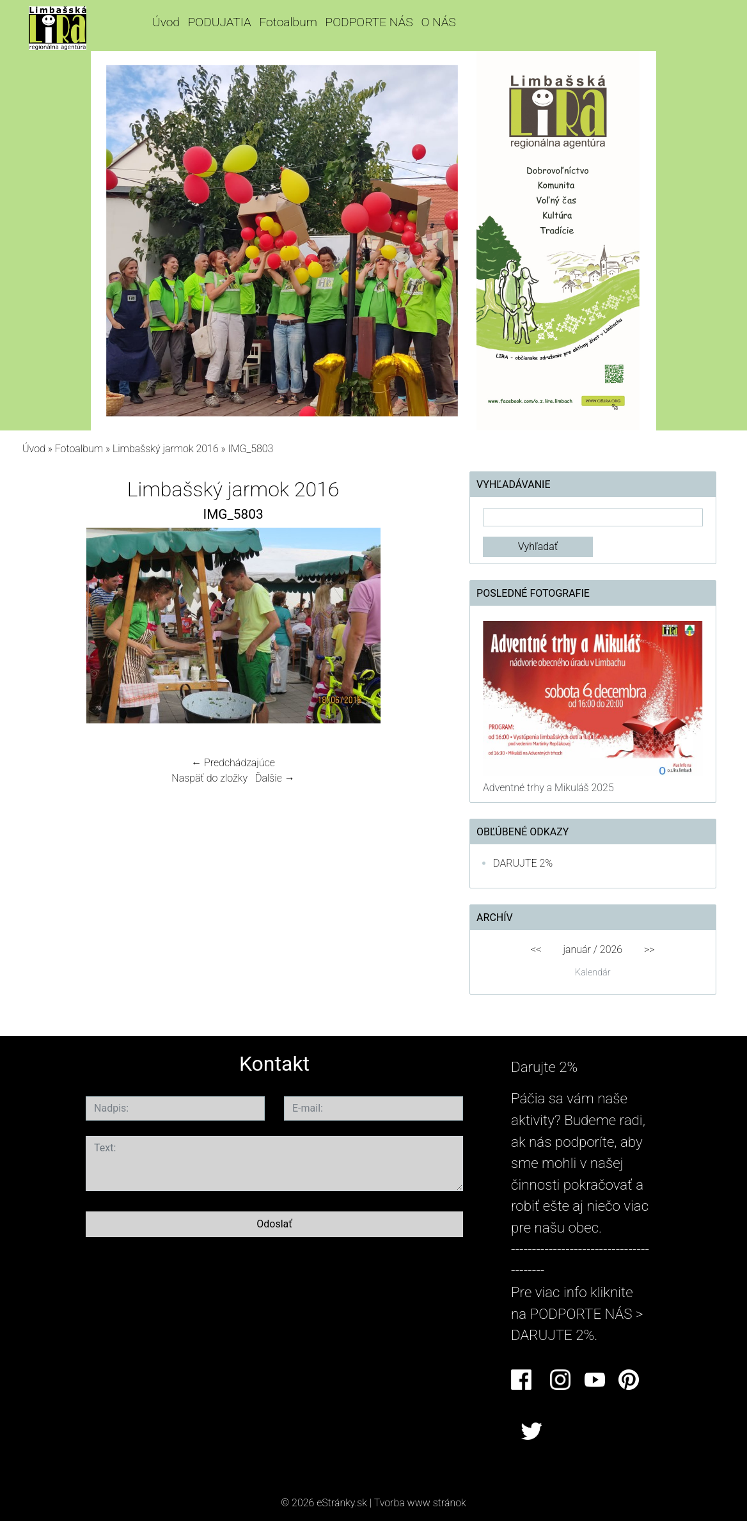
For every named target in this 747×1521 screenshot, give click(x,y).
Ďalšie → (275, 778)
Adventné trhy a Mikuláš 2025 (548, 788)
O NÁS (438, 22)
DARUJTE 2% (523, 863)
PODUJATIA (219, 22)
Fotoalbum (288, 22)
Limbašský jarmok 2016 (166, 449)
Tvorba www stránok (420, 1503)
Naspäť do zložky (209, 778)
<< (536, 949)
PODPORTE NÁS (369, 22)
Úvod (166, 22)
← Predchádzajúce (233, 763)
